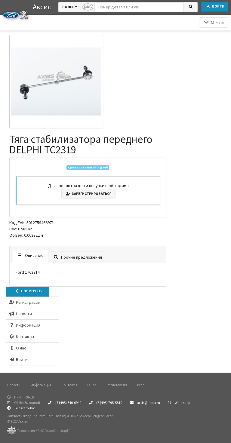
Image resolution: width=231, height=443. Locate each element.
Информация (41, 385)
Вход (140, 385)
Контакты (69, 385)
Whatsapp (179, 402)
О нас (92, 385)
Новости (13, 385)
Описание (31, 255)
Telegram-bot (21, 408)
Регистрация (117, 385)
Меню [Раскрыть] (213, 22)
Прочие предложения (78, 257)
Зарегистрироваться (88, 193)
